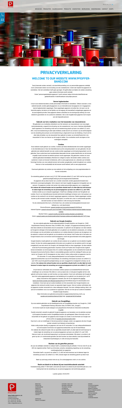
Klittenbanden (92, 387)
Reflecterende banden (94, 390)
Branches (38, 9)
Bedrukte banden (93, 388)
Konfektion (76, 9)
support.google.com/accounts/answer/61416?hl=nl (66, 207)
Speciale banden (92, 393)
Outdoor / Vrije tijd (67, 384)
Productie (67, 9)
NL (112, 4)
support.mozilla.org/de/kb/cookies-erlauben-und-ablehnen (65, 214)
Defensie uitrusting (67, 385)
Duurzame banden (93, 397)
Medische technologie (68, 391)
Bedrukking (86, 9)
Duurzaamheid (57, 9)
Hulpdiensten (65, 390)
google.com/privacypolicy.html (66, 319)
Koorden (90, 396)
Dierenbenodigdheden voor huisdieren (72, 393)
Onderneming (96, 9)
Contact (105, 9)
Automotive (65, 388)
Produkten (47, 9)
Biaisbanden (91, 391)
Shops (111, 9)
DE (105, 4)
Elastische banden (93, 385)
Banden (90, 384)
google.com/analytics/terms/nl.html (51, 296)
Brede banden (92, 394)
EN (107, 4)
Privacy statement (40, 400)
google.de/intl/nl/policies (73, 296)
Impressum (38, 399)
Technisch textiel (67, 387)
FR (110, 4)
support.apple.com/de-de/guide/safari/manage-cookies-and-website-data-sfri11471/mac (63, 216)
